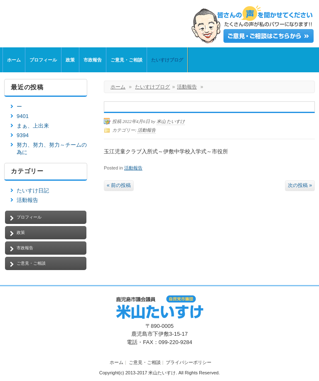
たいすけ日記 (33, 190)
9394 (23, 135)
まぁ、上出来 (33, 126)
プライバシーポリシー (188, 362)
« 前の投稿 (119, 185)
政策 (70, 59)
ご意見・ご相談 (126, 59)
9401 (23, 116)
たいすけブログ (167, 59)
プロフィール (43, 59)
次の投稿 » (300, 185)
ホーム (14, 59)
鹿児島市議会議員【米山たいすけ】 (120, 21)
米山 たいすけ (171, 121)
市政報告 (92, 59)
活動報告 (187, 87)
